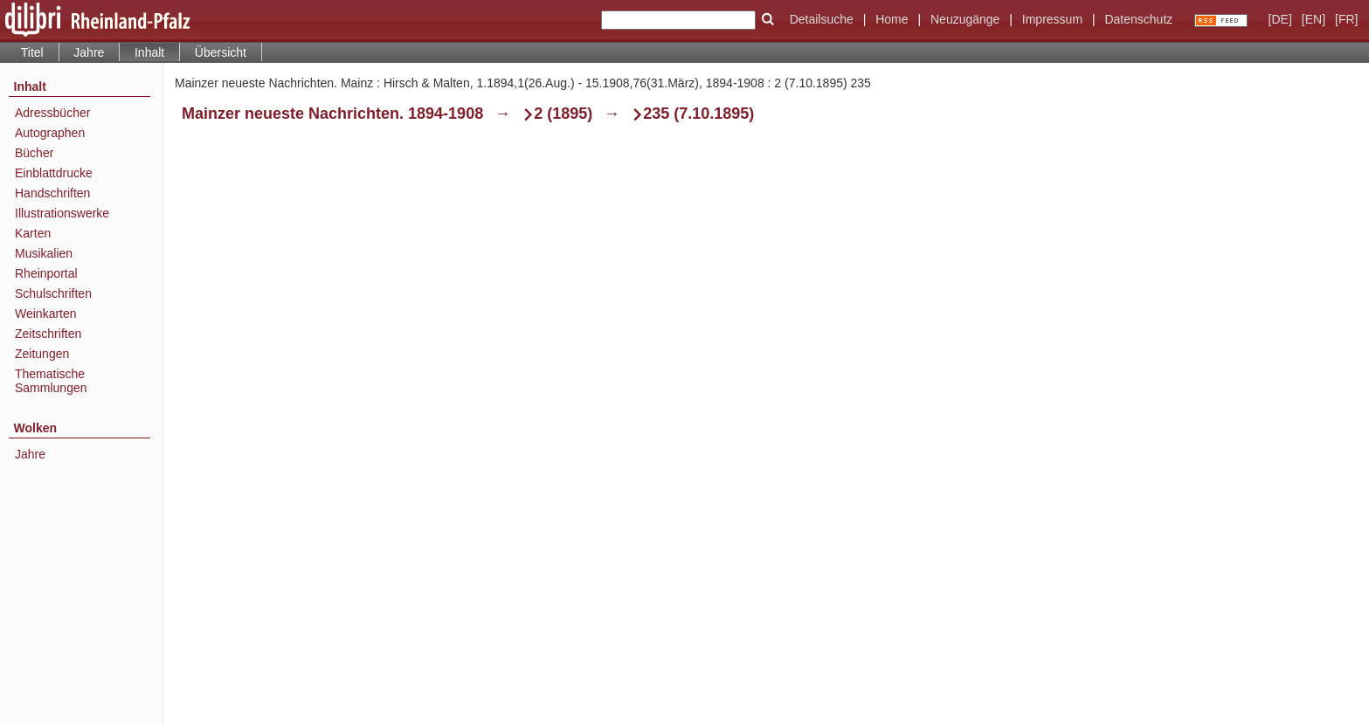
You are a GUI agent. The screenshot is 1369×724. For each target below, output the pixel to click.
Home (891, 19)
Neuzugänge (964, 19)
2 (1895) (563, 113)
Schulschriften (53, 293)
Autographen (50, 133)
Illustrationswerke (62, 213)
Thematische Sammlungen (51, 381)
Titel (32, 52)
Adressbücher (52, 113)
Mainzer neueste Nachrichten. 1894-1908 (332, 113)
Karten (33, 233)
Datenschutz (1138, 19)
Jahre (88, 52)
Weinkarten (46, 314)
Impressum (1052, 19)
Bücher (34, 153)
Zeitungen (42, 354)
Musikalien (44, 253)
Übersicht (220, 52)
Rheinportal (46, 273)
